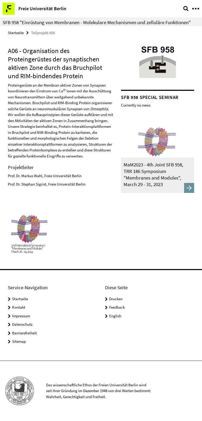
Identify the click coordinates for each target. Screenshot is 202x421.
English (115, 315)
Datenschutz (22, 324)
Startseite (16, 32)
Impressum (21, 315)
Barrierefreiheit (24, 332)
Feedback (117, 307)
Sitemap (19, 341)
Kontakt (18, 307)
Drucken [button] (116, 298)
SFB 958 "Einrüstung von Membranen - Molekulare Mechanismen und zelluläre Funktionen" (97, 22)
